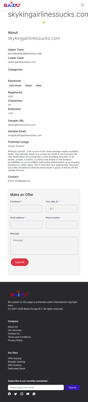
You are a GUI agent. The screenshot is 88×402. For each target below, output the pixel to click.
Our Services (15, 330)
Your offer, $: (53, 201)
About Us (13, 326)
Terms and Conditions (19, 337)
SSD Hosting (14, 365)
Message (14, 233)
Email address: (18, 217)
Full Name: (16, 201)
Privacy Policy (15, 340)
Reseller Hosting (16, 361)
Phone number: (53, 217)
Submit (19, 262)
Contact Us (14, 333)
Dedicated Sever (16, 368)
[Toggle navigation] (82, 5)
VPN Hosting (14, 358)
